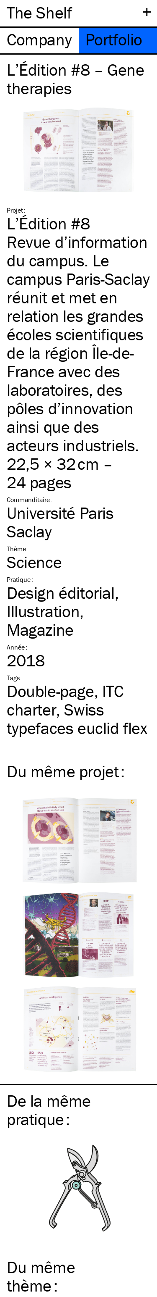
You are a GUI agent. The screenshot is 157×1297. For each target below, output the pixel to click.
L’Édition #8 (48, 223)
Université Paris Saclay (60, 522)
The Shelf (39, 12)
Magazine (40, 629)
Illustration (43, 611)
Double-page (50, 691)
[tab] (39, 40)
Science (34, 562)
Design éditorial (61, 592)
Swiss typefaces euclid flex (77, 718)
